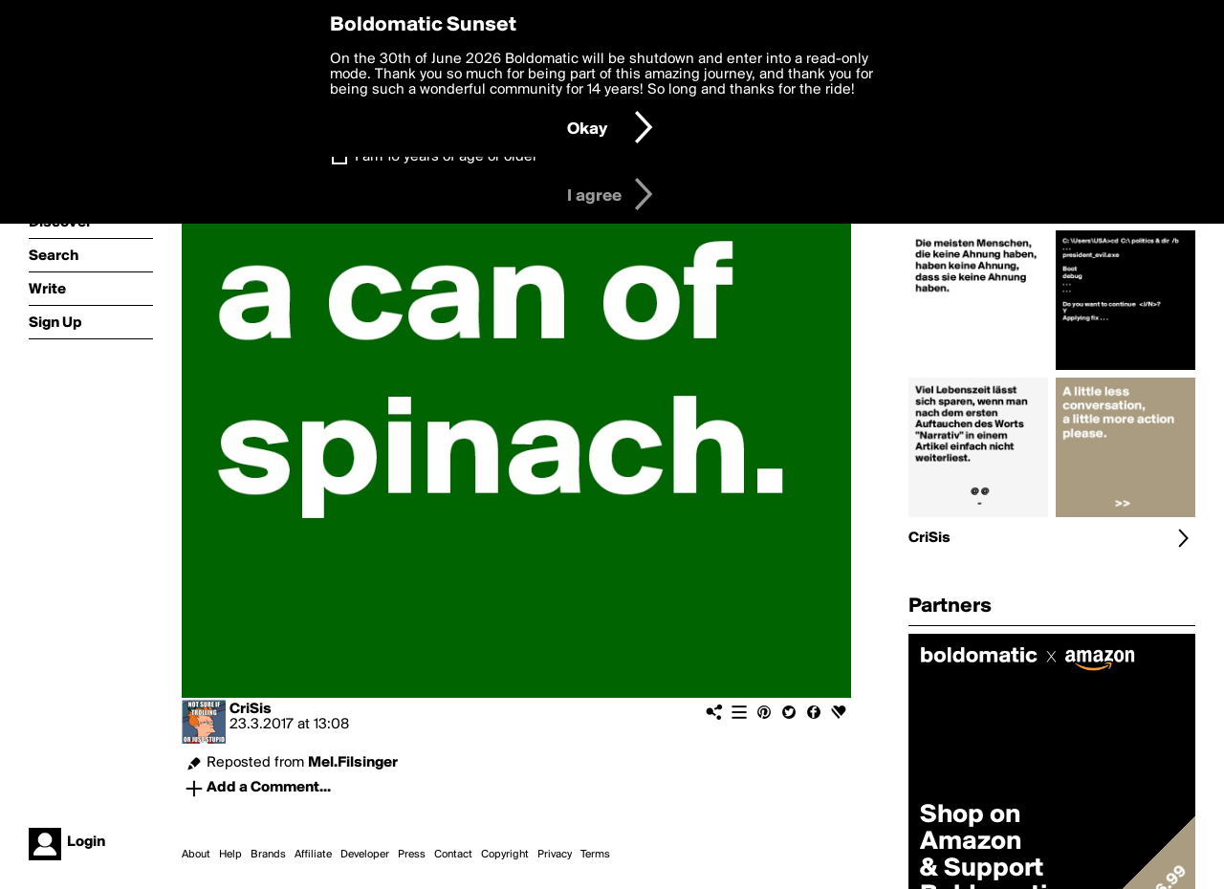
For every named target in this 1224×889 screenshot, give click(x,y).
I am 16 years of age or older (446, 156)
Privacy (554, 854)
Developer (364, 854)
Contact (453, 854)
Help (230, 854)
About (196, 854)
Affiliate (313, 854)
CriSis (251, 709)
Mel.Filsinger (353, 762)
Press (412, 854)
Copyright (505, 854)
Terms (595, 854)
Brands (268, 854)
